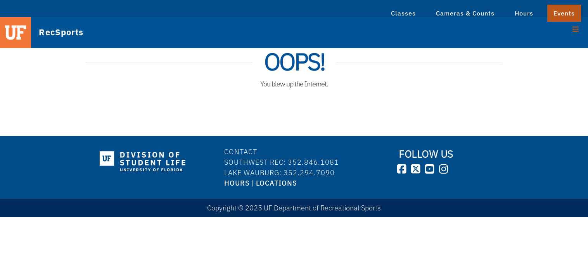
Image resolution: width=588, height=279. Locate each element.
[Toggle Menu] (576, 28)
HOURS (237, 183)
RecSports (54, 32)
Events (564, 13)
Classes (403, 13)
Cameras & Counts (465, 13)
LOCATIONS (276, 183)
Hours (524, 13)
